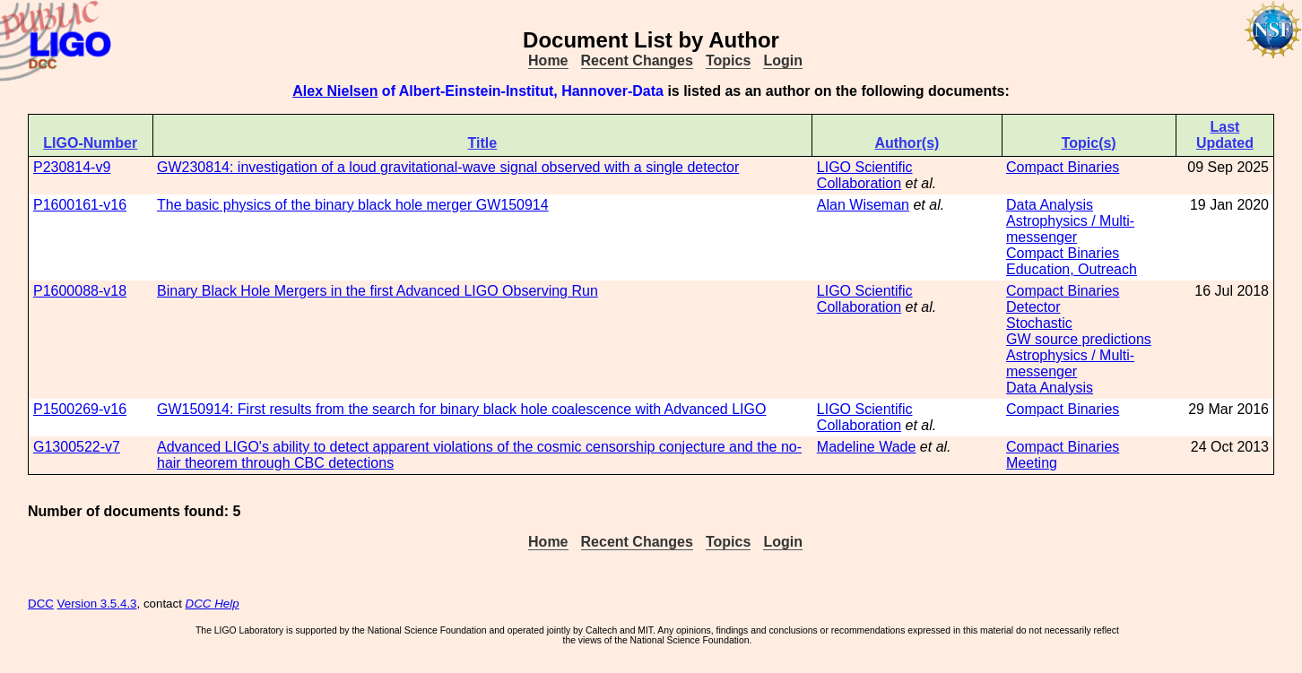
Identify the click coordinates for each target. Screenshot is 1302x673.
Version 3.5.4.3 (97, 603)
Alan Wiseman (863, 204)
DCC (41, 603)
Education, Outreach (1071, 269)
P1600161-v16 (79, 204)
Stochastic (1039, 323)
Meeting (1031, 462)
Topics (728, 60)
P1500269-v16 (79, 409)
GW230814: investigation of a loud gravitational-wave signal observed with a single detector (448, 167)
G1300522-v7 (76, 446)
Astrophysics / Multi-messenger (1070, 229)
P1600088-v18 (79, 290)
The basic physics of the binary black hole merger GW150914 (353, 204)
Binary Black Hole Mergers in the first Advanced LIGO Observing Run (377, 290)
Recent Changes (637, 60)
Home (548, 60)
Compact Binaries (1062, 167)
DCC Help (212, 603)
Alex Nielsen (335, 91)
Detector (1033, 307)
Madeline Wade (866, 446)
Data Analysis (1049, 204)
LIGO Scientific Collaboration (865, 175)
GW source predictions (1078, 339)
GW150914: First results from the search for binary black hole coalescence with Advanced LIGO (461, 409)
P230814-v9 (71, 167)
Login (783, 60)
